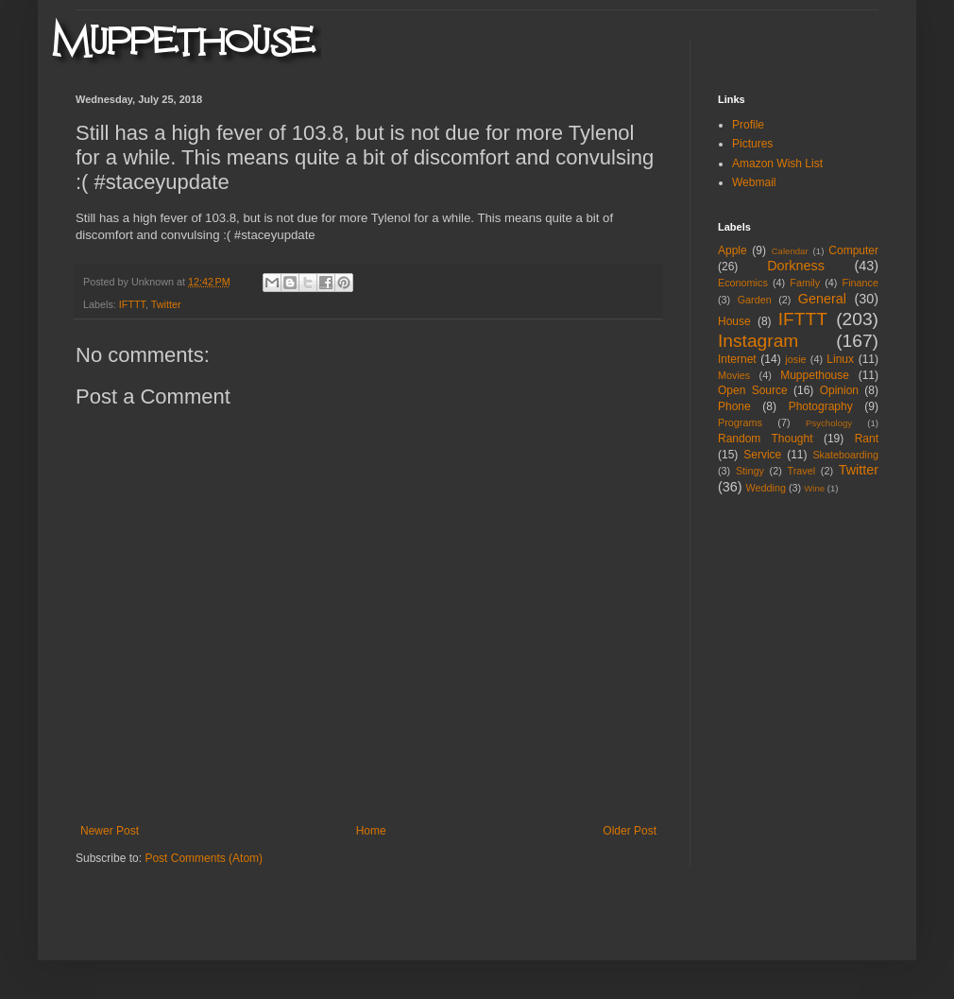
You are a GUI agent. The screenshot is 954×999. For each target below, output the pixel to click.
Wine (814, 488)
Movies (734, 375)
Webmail (753, 182)
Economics (743, 282)
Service (762, 454)
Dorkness (796, 265)
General (822, 298)
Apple (732, 250)
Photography (821, 406)
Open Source (753, 390)
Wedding (766, 487)
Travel (801, 470)
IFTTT (132, 304)
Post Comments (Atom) (204, 858)
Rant (866, 438)
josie (795, 359)
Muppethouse (814, 375)
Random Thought (765, 438)
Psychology (829, 423)
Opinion (839, 390)
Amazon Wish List (777, 163)
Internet (737, 359)
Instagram (758, 341)
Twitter (166, 304)
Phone (734, 406)
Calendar (790, 251)
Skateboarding (845, 454)
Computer (853, 250)
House (734, 321)
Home (371, 830)
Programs (740, 422)
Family (805, 282)
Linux (840, 359)
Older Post (629, 830)
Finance (860, 282)
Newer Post (109, 830)
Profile (748, 124)
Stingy (750, 470)
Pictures (752, 143)
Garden (755, 299)
